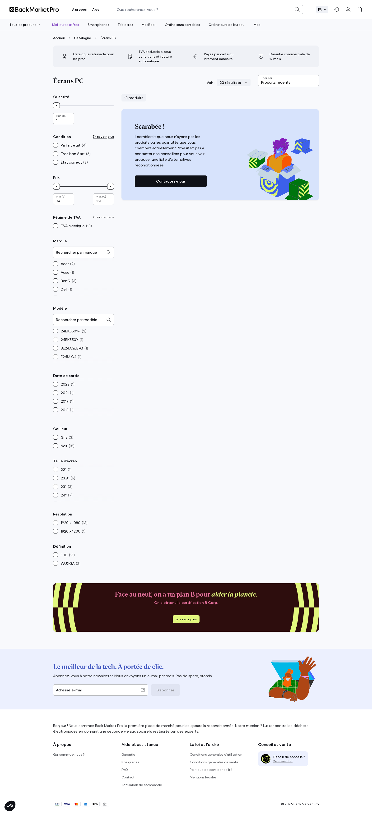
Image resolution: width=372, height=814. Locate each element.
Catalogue (82, 38)
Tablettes (125, 25)
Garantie (128, 754)
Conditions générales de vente (214, 762)
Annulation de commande (141, 785)
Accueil (59, 38)
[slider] (56, 105)
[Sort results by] (288, 80)
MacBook (149, 25)
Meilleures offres (65, 25)
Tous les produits (24, 25)
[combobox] (208, 9)
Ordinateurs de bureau (226, 25)
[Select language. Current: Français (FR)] (322, 9)
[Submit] (297, 9)
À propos (79, 9)
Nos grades (130, 762)
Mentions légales (203, 777)
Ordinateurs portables (182, 25)
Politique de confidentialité (211, 770)
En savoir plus (103, 136)
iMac (256, 25)
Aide (95, 9)
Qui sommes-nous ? (69, 754)
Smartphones (98, 25)
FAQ (124, 770)
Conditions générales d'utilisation (216, 754)
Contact (128, 777)
